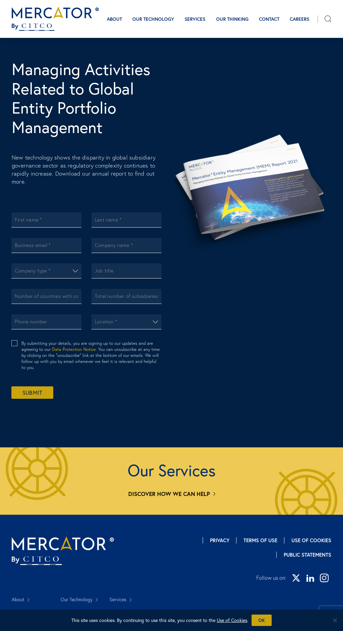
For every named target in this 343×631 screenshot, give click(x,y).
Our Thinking (232, 19)
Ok (261, 620)
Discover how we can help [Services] (169, 494)
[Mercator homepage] (63, 551)
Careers (299, 19)
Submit (32, 392)
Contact (269, 19)
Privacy (219, 540)
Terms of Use (260, 540)
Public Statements (307, 555)
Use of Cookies (311, 540)
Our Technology (153, 19)
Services (195, 19)
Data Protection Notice (74, 349)
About (114, 19)
